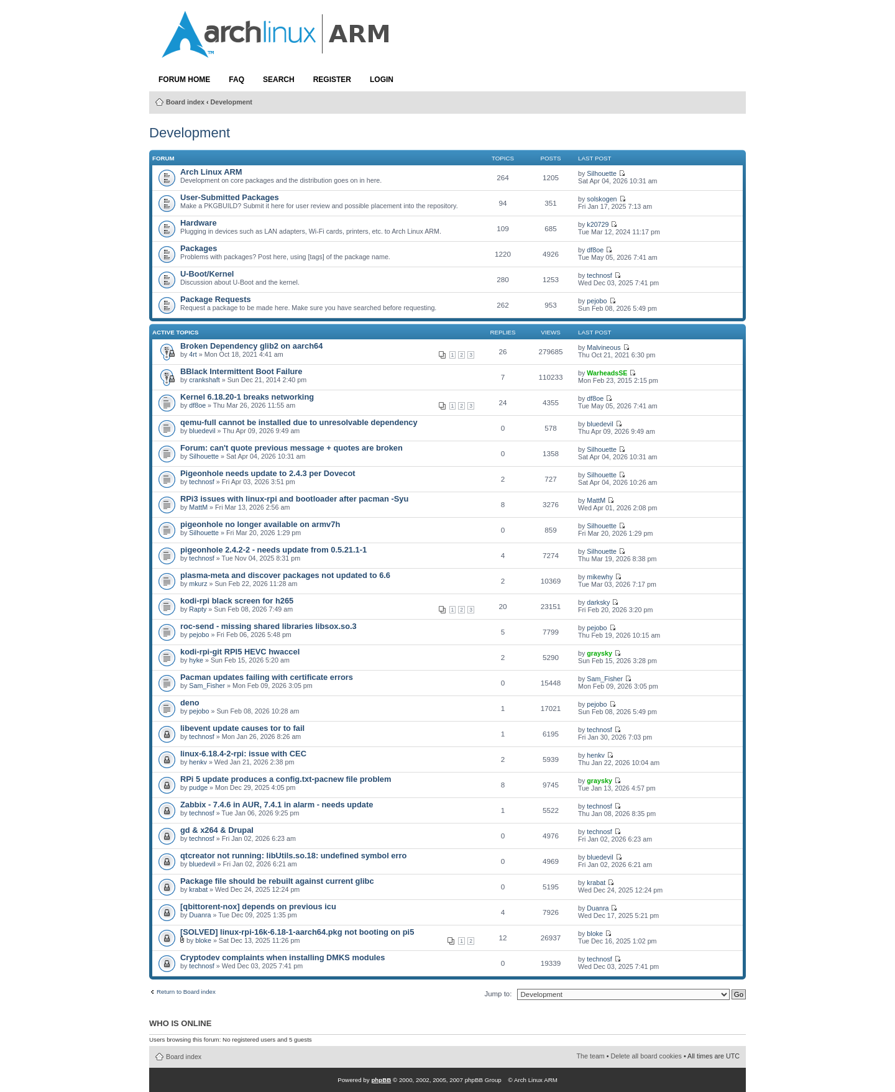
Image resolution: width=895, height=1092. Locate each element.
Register (332, 79)
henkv (198, 762)
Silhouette (602, 173)
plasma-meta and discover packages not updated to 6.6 (285, 575)
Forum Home (184, 79)
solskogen (602, 199)
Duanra (200, 915)
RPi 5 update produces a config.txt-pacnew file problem (285, 779)
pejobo (597, 301)
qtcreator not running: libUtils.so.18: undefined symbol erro (293, 855)
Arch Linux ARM (211, 172)
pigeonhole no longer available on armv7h (260, 524)
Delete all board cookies (646, 1056)
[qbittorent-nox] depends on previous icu (258, 906)
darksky (598, 602)
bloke (203, 940)
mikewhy (600, 576)
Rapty (197, 609)
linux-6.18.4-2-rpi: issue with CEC (243, 753)
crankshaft (204, 379)
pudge (198, 787)
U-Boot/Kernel (207, 273)
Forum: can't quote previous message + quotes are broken (291, 447)
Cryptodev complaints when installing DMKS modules (282, 957)
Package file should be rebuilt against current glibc (277, 881)
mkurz (198, 583)
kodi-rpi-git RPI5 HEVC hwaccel (240, 651)
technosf (599, 275)
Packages (198, 248)
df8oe (595, 250)
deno (190, 702)
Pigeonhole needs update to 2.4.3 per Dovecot (268, 473)
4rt (193, 354)
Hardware (198, 222)
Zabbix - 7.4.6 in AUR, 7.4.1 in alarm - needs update (276, 804)
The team (591, 1056)
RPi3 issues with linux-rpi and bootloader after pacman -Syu (294, 498)
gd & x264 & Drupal (217, 830)
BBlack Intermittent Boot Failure (241, 371)
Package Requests (215, 299)
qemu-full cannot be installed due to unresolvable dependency (299, 422)
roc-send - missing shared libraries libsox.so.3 (268, 626)
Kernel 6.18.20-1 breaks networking (247, 396)
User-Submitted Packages (229, 197)
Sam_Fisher (207, 685)
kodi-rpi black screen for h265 (236, 600)
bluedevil (202, 430)
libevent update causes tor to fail (242, 728)
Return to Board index (186, 992)
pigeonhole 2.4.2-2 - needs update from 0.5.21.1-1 (273, 549)
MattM (198, 507)
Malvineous (603, 347)
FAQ (236, 79)
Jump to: (498, 994)
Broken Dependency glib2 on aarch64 (251, 346)
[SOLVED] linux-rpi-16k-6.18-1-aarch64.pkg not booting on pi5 (297, 932)
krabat (198, 889)
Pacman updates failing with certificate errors (266, 677)
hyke (196, 660)
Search (279, 79)
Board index (185, 102)
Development (231, 102)
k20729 (597, 224)
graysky (599, 653)
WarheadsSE (607, 373)
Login (381, 79)
